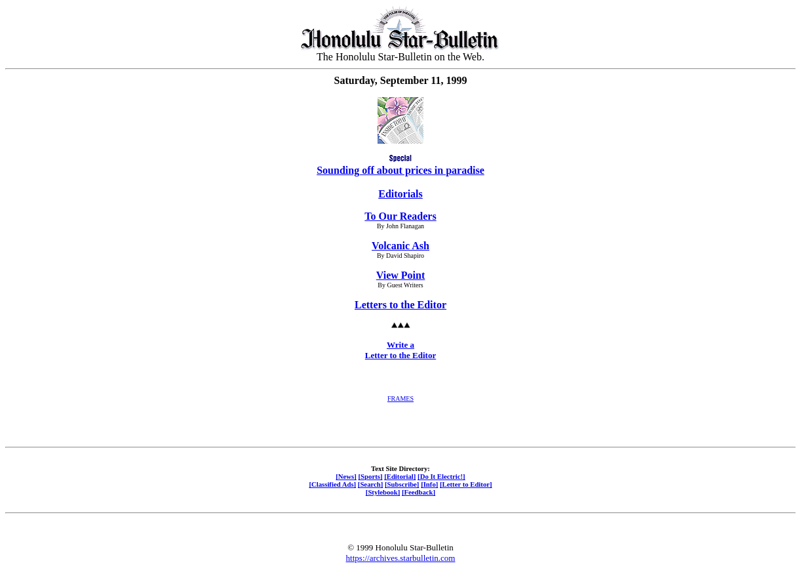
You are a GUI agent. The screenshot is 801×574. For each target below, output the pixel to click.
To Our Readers (400, 216)
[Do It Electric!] (441, 476)
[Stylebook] (383, 492)
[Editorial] (400, 476)
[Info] (429, 484)
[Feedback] (418, 492)
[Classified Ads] (332, 484)
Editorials (400, 193)
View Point (400, 275)
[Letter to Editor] (466, 484)
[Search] (370, 484)
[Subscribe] (402, 484)
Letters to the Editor (400, 304)
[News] (346, 476)
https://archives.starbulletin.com (401, 558)
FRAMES (400, 398)
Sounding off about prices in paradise (400, 170)
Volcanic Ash (400, 245)
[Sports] (371, 476)
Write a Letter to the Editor (400, 350)
